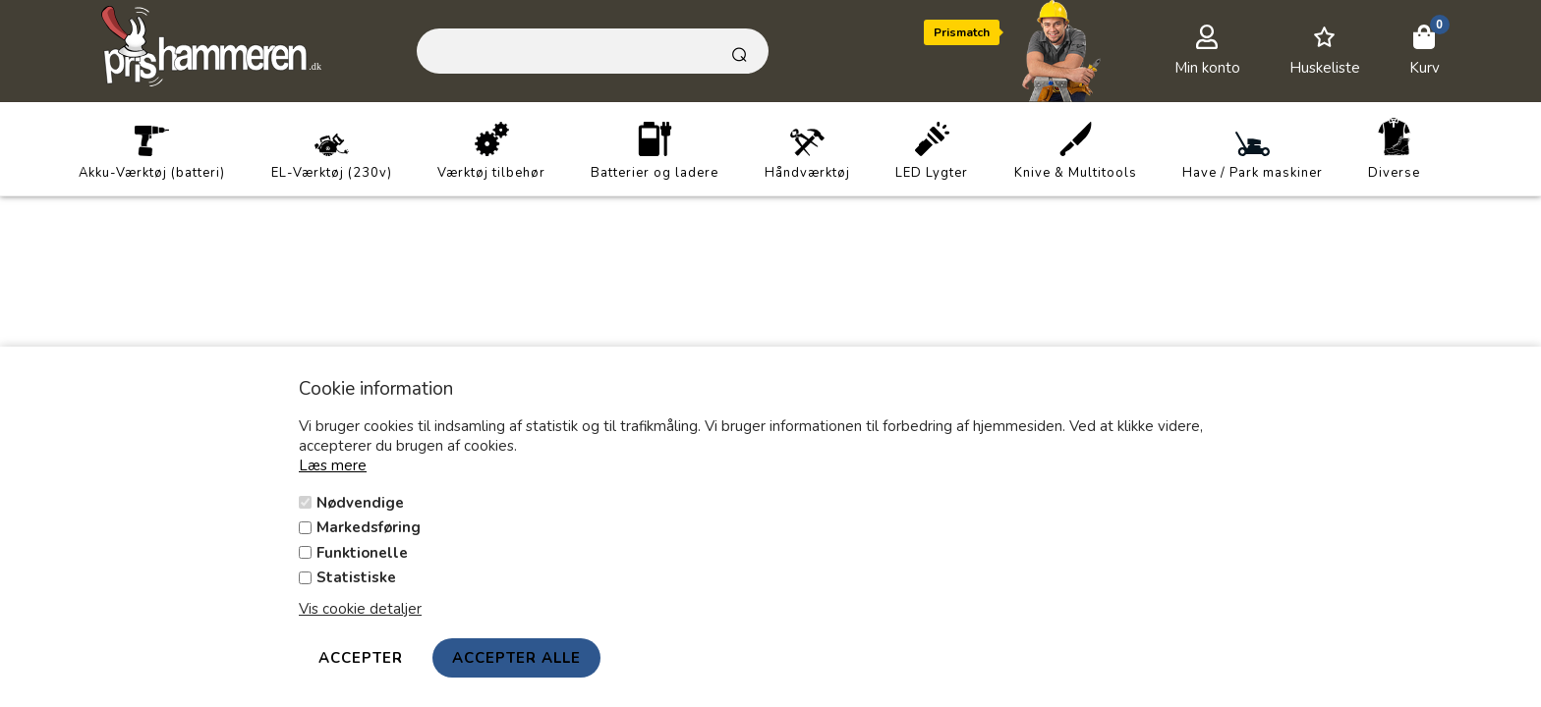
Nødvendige (360, 503)
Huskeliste (1324, 68)
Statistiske (356, 577)
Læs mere (333, 465)
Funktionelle (362, 553)
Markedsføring (368, 527)
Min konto (1207, 68)
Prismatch (962, 32)
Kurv (1424, 68)
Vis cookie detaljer (360, 609)
